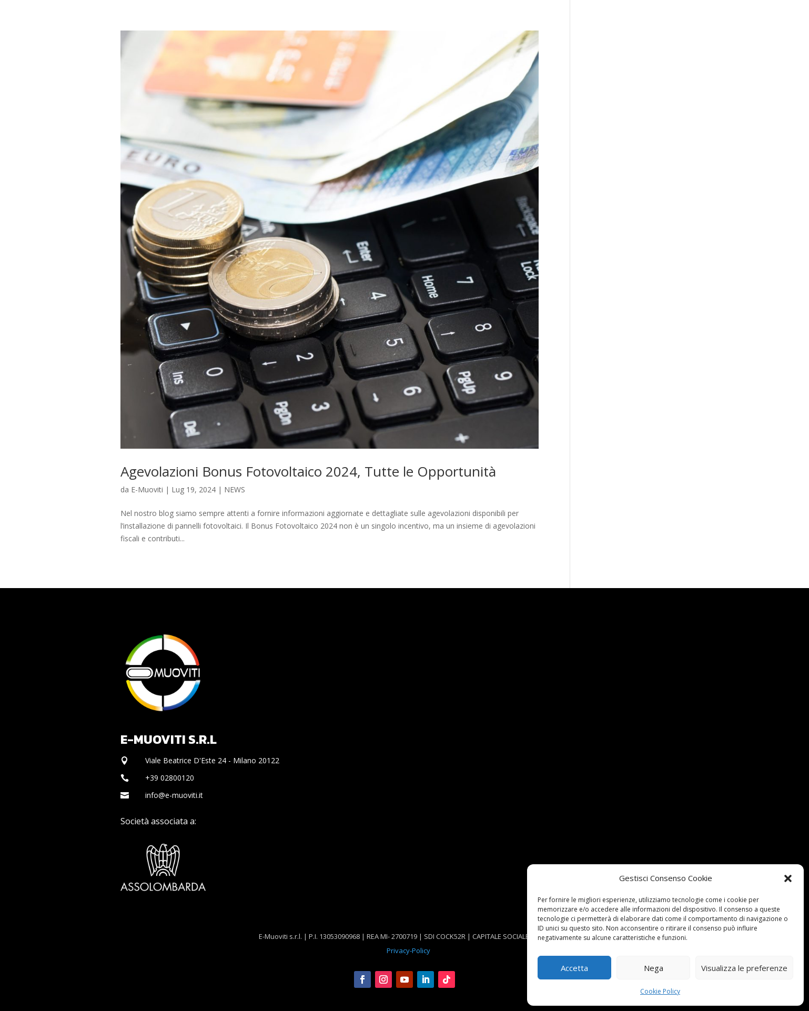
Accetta (574, 968)
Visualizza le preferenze (744, 968)
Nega (653, 968)
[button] (788, 878)
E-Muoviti (147, 489)
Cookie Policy (660, 991)
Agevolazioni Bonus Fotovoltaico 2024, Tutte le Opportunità (308, 471)
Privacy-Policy (408, 950)
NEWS (234, 489)
